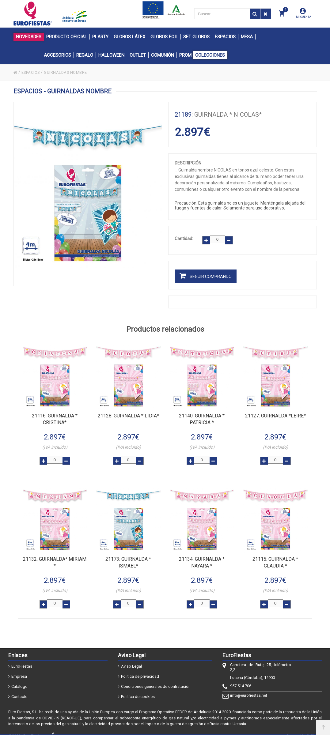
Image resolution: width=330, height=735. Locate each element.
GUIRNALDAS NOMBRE (70, 72)
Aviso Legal (131, 659)
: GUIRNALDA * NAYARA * (202, 557)
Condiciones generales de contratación (156, 679)
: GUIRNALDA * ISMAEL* (128, 557)
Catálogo (19, 679)
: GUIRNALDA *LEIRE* (275, 414)
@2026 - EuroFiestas (26, 728)
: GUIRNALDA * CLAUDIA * (275, 557)
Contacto (19, 689)
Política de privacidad (140, 669)
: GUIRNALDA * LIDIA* (128, 414)
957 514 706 (240, 678)
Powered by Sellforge (304, 728)
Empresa (19, 669)
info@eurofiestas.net (248, 688)
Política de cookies (138, 689)
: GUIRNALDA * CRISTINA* (55, 417)
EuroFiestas (21, 659)
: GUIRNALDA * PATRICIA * (202, 417)
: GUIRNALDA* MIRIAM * (54, 557)
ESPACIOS (32, 72)
